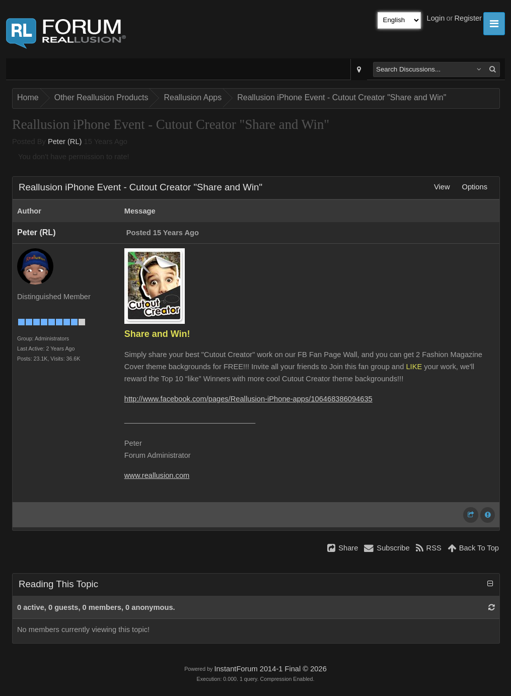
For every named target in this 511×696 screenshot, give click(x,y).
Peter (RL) (65, 141)
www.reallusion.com (157, 475)
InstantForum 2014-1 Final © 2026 (270, 669)
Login (436, 18)
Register (468, 18)
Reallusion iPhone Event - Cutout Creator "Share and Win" (341, 97)
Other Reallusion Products (101, 97)
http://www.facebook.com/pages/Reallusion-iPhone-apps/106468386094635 (248, 399)
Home (28, 97)
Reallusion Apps (193, 97)
